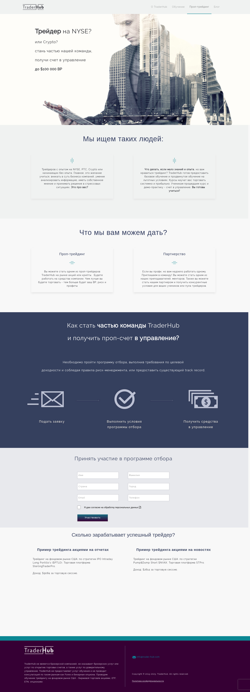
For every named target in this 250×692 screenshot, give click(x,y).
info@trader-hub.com (148, 657)
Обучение (178, 6)
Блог (217, 6)
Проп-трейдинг (199, 6)
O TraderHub (159, 6)
